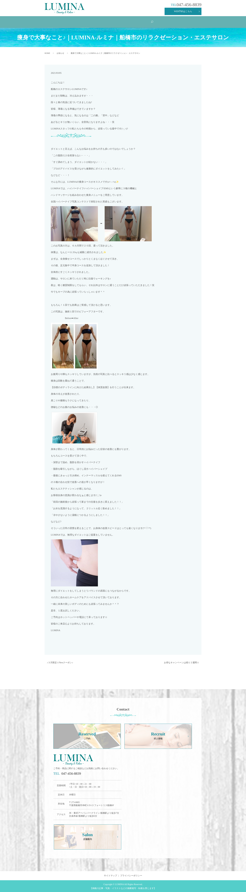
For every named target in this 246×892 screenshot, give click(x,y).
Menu (96, 21)
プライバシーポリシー (131, 875)
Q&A (118, 21)
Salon (182, 21)
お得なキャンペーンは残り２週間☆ (181, 662)
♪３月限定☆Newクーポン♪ (60, 662)
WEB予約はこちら (183, 11)
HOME (54, 21)
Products (139, 21)
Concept (74, 21)
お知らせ (60, 53)
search (198, 21)
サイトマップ (110, 875)
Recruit (160, 21)
